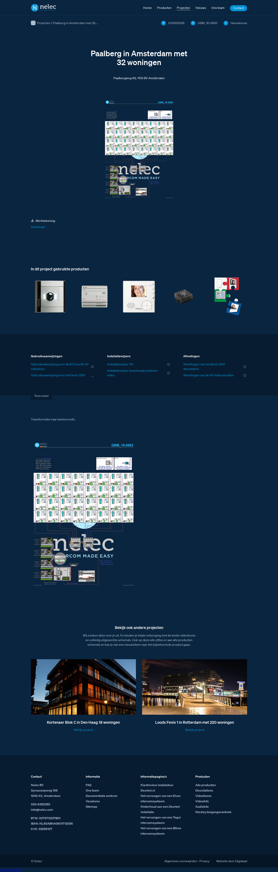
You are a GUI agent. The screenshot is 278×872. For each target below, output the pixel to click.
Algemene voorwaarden (180, 861)
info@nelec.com (42, 810)
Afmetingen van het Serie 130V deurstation (204, 366)
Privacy (204, 861)
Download (38, 227)
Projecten (43, 23)
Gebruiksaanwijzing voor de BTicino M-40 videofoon (59, 366)
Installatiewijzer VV (120, 364)
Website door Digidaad (231, 861)
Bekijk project (83, 730)
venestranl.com (10, 870)
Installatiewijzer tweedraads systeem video (132, 373)
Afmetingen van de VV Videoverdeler (208, 375)
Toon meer (41, 396)
